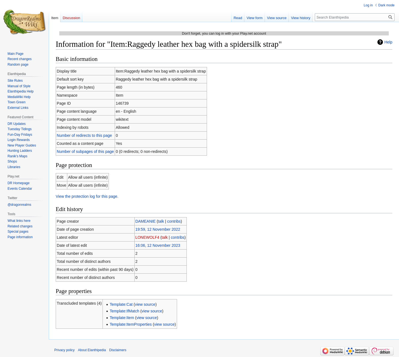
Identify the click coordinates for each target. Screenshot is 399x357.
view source (145, 304)
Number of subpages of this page (85, 151)
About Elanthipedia (92, 350)
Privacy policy (64, 350)
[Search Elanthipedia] (355, 17)
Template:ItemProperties (131, 324)
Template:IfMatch (124, 311)
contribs (174, 221)
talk (161, 221)
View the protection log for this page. (87, 196)
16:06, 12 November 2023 (157, 245)
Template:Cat (121, 304)
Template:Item (122, 317)
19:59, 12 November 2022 (157, 229)
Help (388, 42)
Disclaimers (117, 350)
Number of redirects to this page (84, 135)
